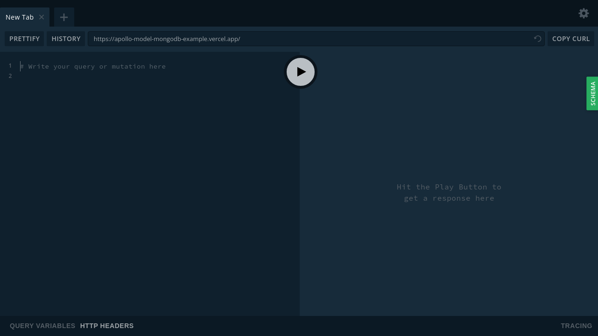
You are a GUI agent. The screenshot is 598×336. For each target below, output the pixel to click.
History (65, 38)
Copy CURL (571, 38)
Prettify (24, 38)
